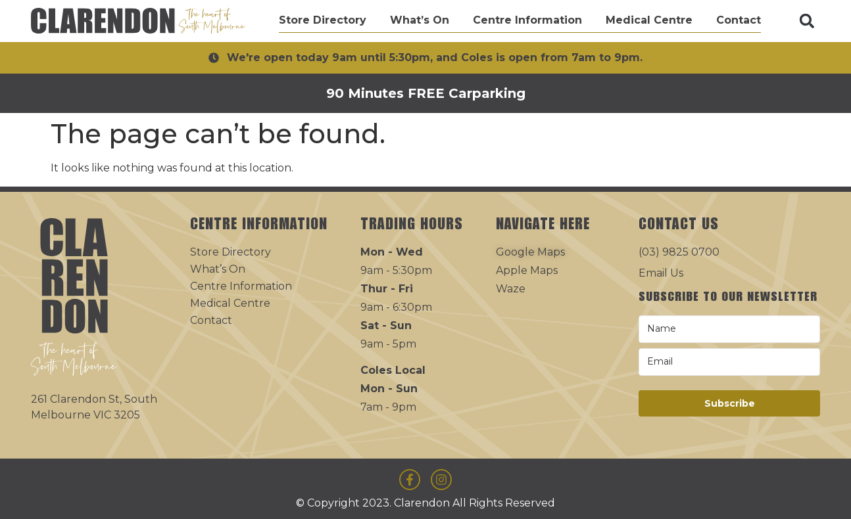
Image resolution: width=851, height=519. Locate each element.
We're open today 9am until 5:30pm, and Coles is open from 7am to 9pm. (435, 57)
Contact (738, 20)
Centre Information (527, 20)
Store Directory (322, 20)
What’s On (419, 20)
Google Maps (530, 252)
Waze (510, 288)
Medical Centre (649, 20)
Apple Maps (527, 270)
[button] (807, 21)
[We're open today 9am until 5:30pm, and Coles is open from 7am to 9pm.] (213, 58)
